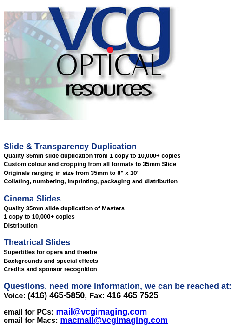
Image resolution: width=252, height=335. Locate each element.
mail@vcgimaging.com (101, 311)
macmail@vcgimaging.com (114, 320)
